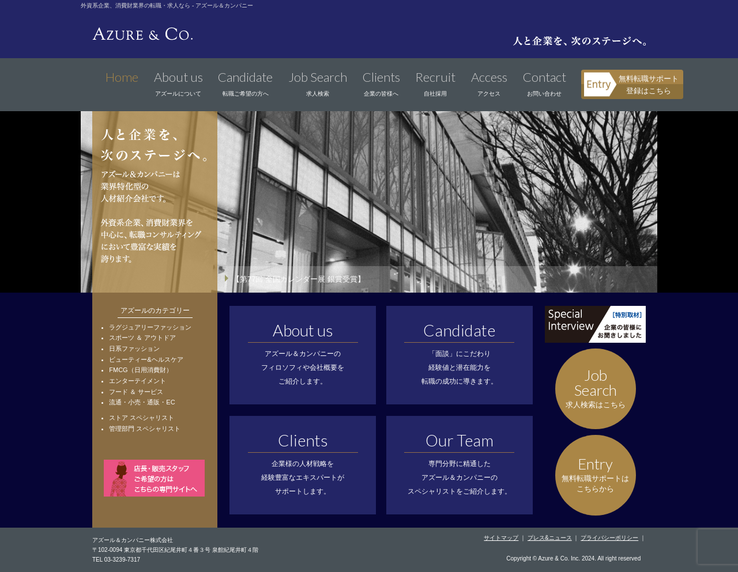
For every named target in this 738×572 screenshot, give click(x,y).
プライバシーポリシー (609, 538)
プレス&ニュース (550, 538)
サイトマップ (501, 538)
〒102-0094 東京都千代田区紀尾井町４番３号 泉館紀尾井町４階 (175, 550)
